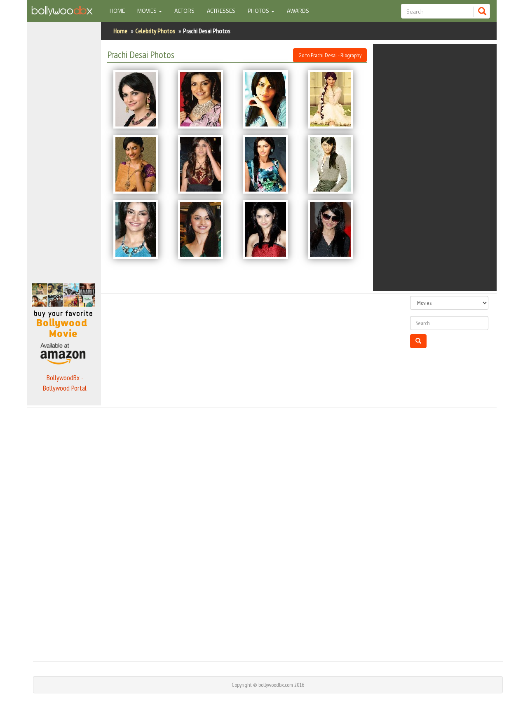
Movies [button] (149, 10)
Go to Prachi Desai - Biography (329, 55)
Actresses (221, 10)
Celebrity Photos (155, 31)
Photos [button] (261, 10)
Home (120, 10)
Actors (184, 10)
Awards (298, 10)
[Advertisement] (64, 150)
